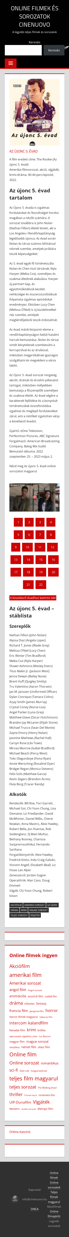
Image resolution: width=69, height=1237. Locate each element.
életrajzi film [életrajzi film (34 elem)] (45, 1109)
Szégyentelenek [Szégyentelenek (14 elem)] (39, 1070)
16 (53, 560)
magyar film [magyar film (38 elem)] (17, 1041)
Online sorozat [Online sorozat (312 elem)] (24, 1063)
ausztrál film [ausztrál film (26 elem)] (35, 996)
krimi (24, 910)
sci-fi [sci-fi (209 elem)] (13, 1070)
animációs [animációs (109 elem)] (17, 995)
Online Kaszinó (19, 1132)
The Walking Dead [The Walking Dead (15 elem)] (47, 1087)
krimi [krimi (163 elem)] (31, 1029)
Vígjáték (35, 915)
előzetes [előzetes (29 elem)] (29, 1003)
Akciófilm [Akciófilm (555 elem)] (19, 966)
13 (15, 560)
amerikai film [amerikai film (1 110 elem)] (25, 974)
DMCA (34, 1209)
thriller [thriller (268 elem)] (15, 1094)
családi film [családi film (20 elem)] (51, 996)
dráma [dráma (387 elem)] (16, 1003)
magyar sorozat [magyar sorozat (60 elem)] (37, 1041)
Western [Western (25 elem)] (14, 1109)
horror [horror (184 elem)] (51, 1010)
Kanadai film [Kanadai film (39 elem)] (17, 1030)
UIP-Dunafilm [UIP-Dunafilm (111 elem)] (20, 1102)
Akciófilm (16, 905)
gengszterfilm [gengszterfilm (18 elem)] (37, 1011)
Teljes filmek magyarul (54, 1197)
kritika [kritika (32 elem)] (41, 1030)
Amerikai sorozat (34, 905)
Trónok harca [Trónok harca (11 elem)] (30, 1095)
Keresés (34, 42)
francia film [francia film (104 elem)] (18, 1010)
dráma (14, 910)
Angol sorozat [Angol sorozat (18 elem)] (35, 990)
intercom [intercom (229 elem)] (17, 1023)
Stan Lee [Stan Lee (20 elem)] (24, 1070)
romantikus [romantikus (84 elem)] (50, 1063)
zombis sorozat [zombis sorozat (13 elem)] (28, 1109)
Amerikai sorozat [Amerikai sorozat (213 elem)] (25, 983)
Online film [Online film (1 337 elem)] (23, 1054)
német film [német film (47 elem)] (28, 1047)
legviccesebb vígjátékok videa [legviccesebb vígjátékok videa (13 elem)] (23, 1036)
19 (41, 572)
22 (41, 585)
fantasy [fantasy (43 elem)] (41, 1003)
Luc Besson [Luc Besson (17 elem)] (45, 1036)
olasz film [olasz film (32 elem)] (44, 1047)
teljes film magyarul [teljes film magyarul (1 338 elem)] (33, 1078)
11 (40, 547)
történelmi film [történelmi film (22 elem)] (47, 1095)
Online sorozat (38, 910)
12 (52, 547)
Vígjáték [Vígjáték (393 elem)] (41, 1102)
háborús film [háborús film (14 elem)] (46, 1017)
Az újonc (52, 905)
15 (41, 560)
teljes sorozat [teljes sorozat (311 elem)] (22, 1087)
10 (27, 547)
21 (28, 585)
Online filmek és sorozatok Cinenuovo (34, 16)
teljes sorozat (19, 915)
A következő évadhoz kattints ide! (33, 598)
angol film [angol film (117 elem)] (17, 989)
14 (28, 560)
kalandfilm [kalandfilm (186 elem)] (38, 1023)
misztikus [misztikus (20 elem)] (14, 1047)
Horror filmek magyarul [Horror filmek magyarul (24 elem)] (23, 1017)
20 (53, 572)
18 (28, 572)
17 (15, 572)
